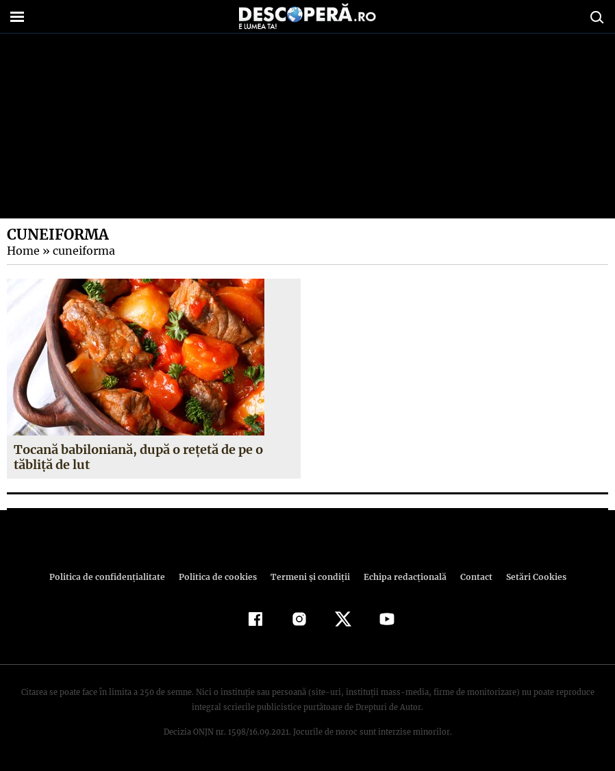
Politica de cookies (219, 577)
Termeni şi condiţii (308, 577)
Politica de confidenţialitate (113, 577)
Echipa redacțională (400, 577)
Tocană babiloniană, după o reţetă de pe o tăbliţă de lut (138, 457)
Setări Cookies (528, 577)
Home (22, 250)
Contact (470, 577)
